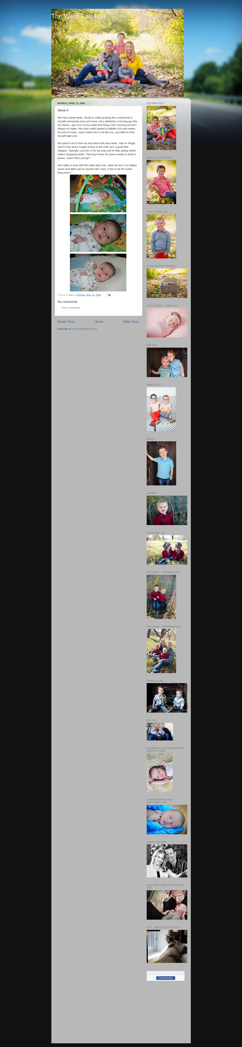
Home (98, 321)
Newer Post (66, 321)
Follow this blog (165, 978)
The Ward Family (75, 16)
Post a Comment (71, 307)
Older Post (131, 321)
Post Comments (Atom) (84, 329)
